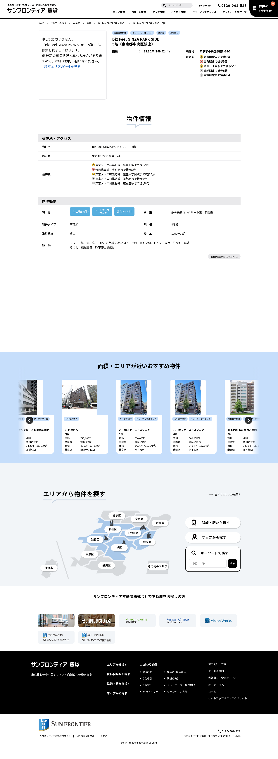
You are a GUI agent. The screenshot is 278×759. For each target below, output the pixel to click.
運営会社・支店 (217, 675)
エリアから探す (58, 23)
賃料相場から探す (118, 685)
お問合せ (105, 746)
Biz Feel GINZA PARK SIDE (112, 23)
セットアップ (204, 12)
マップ (159, 12)
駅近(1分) (172, 689)
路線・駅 (139, 12)
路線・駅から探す (118, 694)
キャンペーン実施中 (178, 702)
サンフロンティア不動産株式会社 (54, 746)
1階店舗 (147, 689)
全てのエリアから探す (228, 505)
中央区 (76, 23)
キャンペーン (235, 12)
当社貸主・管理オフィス (222, 688)
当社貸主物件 (80, 211)
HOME (41, 23)
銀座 (89, 23)
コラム (212, 702)
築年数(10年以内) (177, 682)
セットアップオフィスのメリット (227, 709)
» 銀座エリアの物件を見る (61, 66)
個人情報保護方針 (85, 746)
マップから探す (117, 704)
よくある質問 (216, 682)
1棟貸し (147, 696)
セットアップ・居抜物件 (181, 696)
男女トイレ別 (124, 211)
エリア (119, 12)
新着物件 (148, 682)
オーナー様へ (205, 5)
